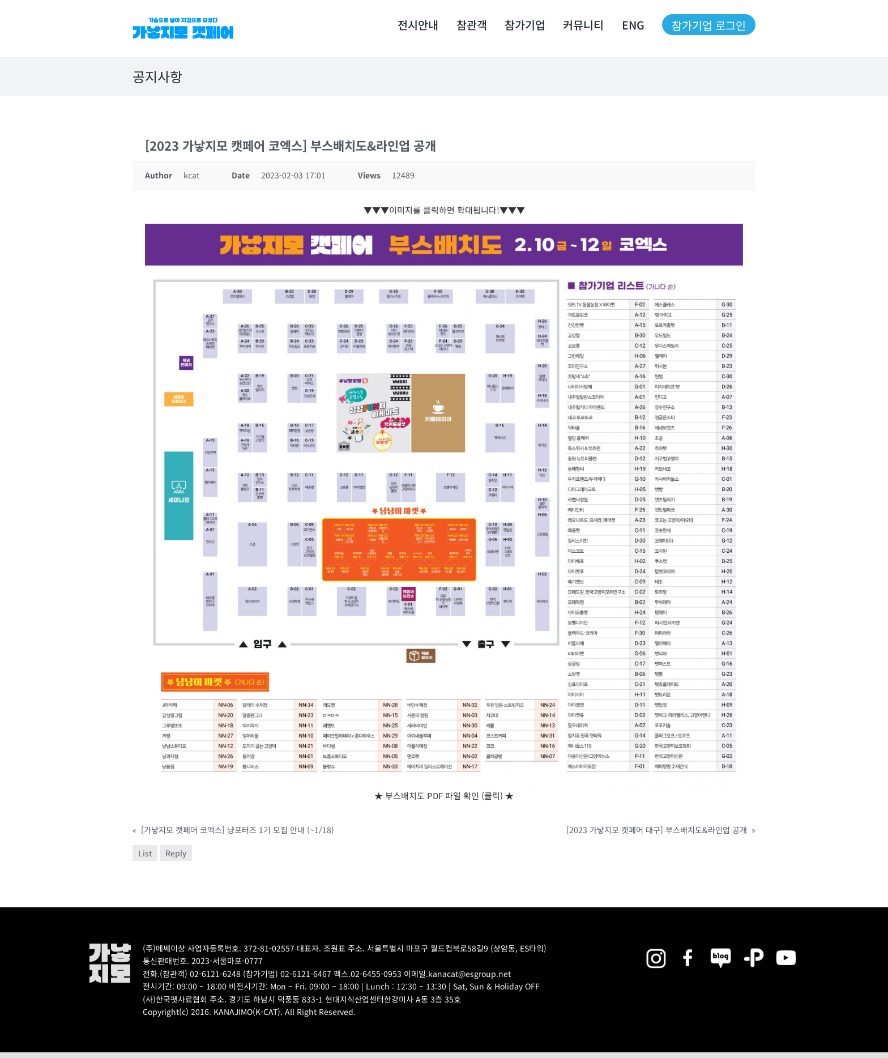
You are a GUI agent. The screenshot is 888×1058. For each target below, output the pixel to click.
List (145, 853)
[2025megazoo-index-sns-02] (656, 947)
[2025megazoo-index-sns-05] (721, 947)
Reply (175, 853)
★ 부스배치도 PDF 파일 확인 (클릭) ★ (444, 795)
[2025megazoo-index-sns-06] (754, 947)
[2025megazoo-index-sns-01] (688, 947)
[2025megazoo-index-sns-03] (786, 947)
